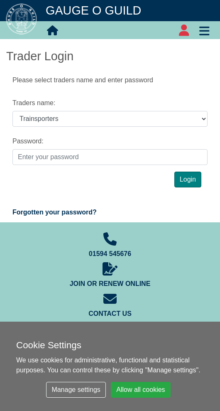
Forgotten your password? (54, 212)
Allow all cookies (140, 389)
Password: (28, 141)
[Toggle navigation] (204, 30)
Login (188, 179)
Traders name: (33, 102)
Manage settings (75, 389)
